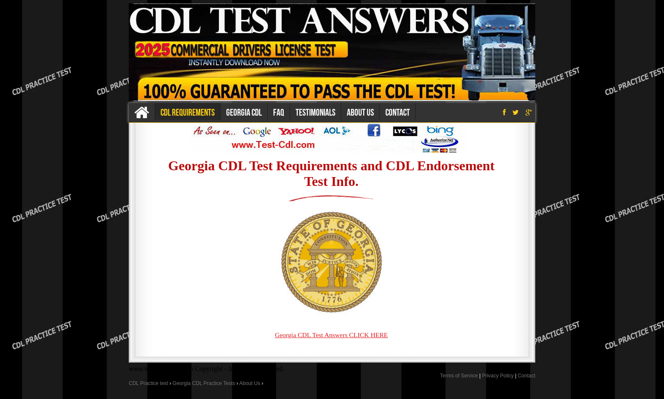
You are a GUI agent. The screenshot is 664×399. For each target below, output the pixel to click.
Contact (397, 112)
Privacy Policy (498, 376)
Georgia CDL (244, 112)
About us (360, 112)
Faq (278, 112)
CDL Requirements (187, 112)
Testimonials (315, 112)
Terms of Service (459, 376)
